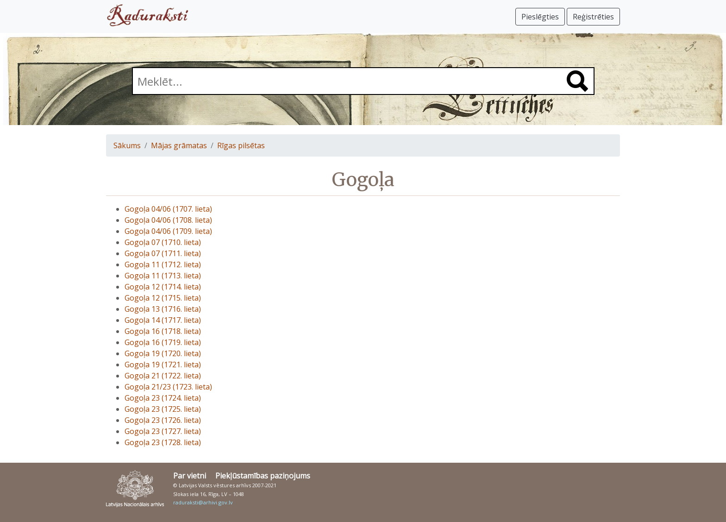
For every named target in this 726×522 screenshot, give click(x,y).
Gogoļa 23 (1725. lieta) (163, 409)
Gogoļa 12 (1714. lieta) (163, 287)
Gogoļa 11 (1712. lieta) (163, 264)
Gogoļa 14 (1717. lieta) (163, 320)
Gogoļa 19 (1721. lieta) (163, 364)
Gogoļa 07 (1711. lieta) (163, 253)
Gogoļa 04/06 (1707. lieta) (168, 209)
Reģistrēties (593, 17)
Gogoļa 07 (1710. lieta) (163, 242)
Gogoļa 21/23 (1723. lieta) (168, 387)
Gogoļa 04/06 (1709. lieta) (168, 231)
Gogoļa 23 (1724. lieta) (163, 398)
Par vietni (189, 476)
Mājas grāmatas (179, 145)
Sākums (127, 145)
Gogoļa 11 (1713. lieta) (163, 275)
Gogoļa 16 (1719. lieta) (163, 342)
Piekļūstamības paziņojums (262, 476)
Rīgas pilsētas (241, 145)
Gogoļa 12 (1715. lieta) (163, 298)
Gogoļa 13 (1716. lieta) (163, 309)
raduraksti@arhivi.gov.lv (203, 502)
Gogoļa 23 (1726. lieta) (163, 420)
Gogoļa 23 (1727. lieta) (163, 431)
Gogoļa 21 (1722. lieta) (163, 376)
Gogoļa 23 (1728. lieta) (163, 442)
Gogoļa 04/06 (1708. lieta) (168, 220)
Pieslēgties (540, 17)
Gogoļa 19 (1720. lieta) (163, 353)
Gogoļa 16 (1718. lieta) (163, 331)
